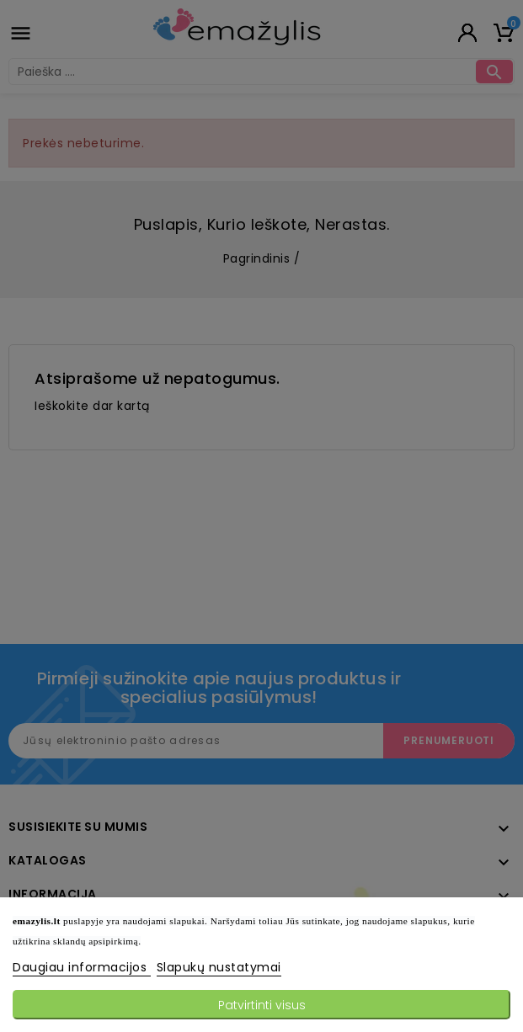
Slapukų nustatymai (219, 967)
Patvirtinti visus (262, 1005)
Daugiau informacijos (82, 967)
